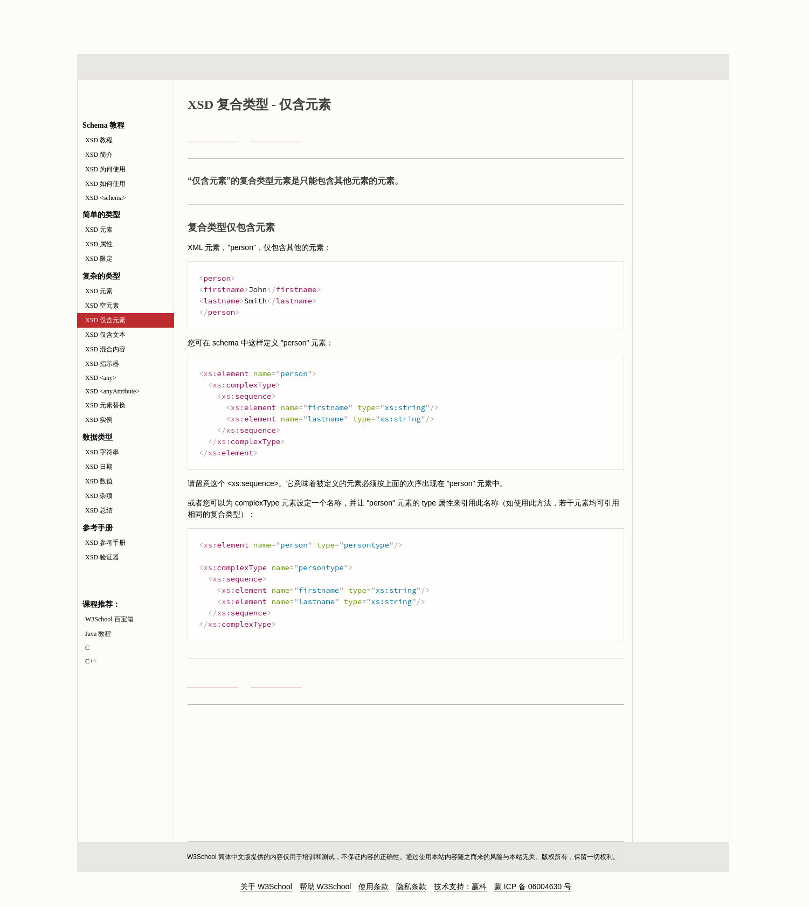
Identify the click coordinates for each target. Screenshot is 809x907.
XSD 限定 (99, 258)
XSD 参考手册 (105, 542)
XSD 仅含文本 (105, 334)
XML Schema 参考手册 (680, 139)
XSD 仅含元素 (105, 320)
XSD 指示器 (102, 364)
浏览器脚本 (218, 67)
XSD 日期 (99, 466)
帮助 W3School (325, 886)
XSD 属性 (99, 244)
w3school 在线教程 (177, 24)
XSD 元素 (99, 229)
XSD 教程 (99, 140)
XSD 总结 (99, 510)
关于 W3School (266, 886)
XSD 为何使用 (105, 169)
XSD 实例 (99, 420)
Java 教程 (98, 634)
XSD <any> (100, 378)
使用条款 (373, 886)
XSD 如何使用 (105, 184)
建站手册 (584, 67)
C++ (91, 661)
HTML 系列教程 (122, 67)
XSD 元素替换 (105, 405)
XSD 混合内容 (105, 349)
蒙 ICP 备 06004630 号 (532, 886)
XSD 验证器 (102, 557)
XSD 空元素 (102, 305)
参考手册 (683, 67)
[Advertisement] (474, 24)
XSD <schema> (106, 198)
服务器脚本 (316, 67)
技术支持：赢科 (460, 886)
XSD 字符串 (102, 452)
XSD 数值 (99, 481)
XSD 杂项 (99, 496)
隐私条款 (411, 886)
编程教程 (417, 67)
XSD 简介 (99, 154)
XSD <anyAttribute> (112, 391)
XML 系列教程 (501, 67)
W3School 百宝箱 (109, 619)
